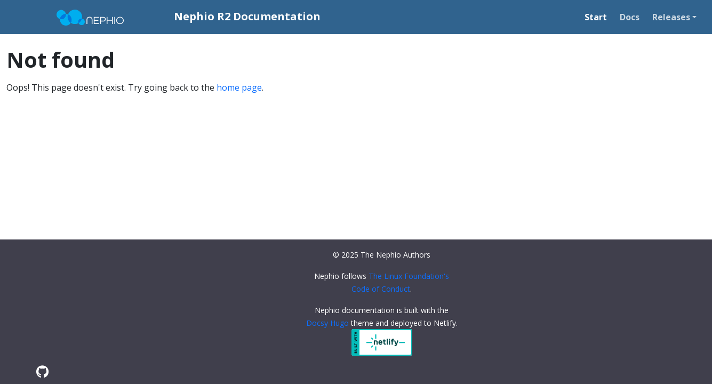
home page (239, 87)
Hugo (339, 323)
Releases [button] (671, 17)
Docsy (317, 323)
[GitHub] (42, 371)
